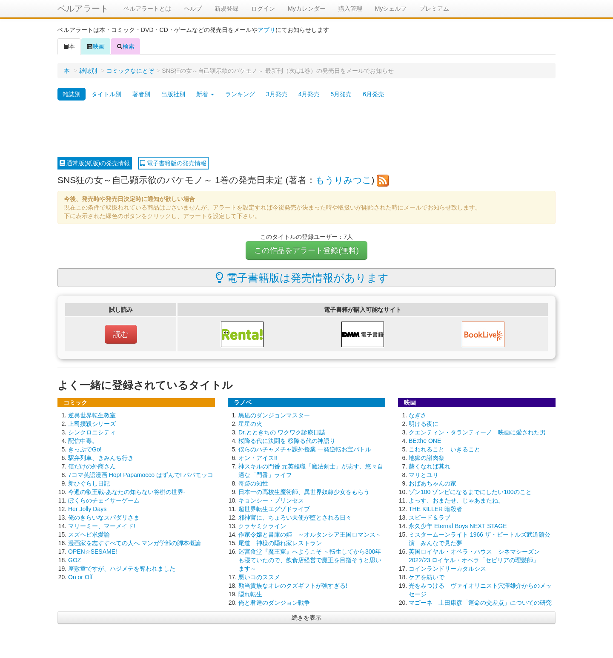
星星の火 (250, 423)
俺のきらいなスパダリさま (104, 517)
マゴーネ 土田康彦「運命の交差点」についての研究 (480, 602)
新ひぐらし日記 (89, 483)
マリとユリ (423, 474)
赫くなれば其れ (429, 466)
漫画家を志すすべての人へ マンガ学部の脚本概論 (134, 543)
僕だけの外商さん (92, 466)
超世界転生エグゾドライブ (274, 509)
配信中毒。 (83, 440)
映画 (96, 46)
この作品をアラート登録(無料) (306, 250)
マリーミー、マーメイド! (101, 526)
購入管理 (350, 8)
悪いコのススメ (259, 577)
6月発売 (373, 94)
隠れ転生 (250, 594)
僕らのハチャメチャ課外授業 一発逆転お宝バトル (304, 449)
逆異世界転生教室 (92, 415)
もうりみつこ (343, 180)
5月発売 (341, 94)
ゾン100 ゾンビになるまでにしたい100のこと (470, 491)
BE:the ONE (425, 440)
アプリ (266, 29)
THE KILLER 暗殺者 (435, 509)
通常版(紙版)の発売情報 (95, 163)
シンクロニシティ (92, 432)
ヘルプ (193, 8)
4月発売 (309, 94)
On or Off (80, 577)
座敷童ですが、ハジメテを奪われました (121, 568)
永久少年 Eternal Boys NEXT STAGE (458, 526)
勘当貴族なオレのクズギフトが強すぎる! (292, 585)
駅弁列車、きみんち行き (101, 457)
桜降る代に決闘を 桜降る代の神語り (286, 440)
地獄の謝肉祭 (426, 457)
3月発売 (276, 94)
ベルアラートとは (147, 8)
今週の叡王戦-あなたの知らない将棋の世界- (126, 491)
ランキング (240, 94)
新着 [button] (205, 94)
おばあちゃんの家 (432, 483)
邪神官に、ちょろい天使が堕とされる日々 (295, 517)
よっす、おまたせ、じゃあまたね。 (456, 500)
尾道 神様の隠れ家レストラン (280, 543)
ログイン (263, 8)
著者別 (141, 94)
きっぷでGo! (85, 449)
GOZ (74, 560)
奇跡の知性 (253, 483)
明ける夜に (423, 423)
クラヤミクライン (262, 526)
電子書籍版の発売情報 (173, 163)
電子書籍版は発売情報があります (302, 278)
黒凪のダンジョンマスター (274, 415)
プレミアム (434, 8)
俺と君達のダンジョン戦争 (274, 602)
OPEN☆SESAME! (92, 551)
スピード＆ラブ (429, 517)
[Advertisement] (306, 129)
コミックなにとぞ (130, 70)
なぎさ (418, 415)
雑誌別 (88, 70)
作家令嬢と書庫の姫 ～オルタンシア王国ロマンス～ (309, 534)
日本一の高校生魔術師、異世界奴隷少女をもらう (304, 491)
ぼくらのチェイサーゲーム (104, 500)
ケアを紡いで (426, 577)
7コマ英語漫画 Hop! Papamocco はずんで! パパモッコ (140, 474)
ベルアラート (83, 8)
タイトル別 (106, 94)
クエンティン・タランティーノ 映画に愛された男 (477, 432)
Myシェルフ (391, 8)
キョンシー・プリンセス (271, 500)
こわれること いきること (444, 449)
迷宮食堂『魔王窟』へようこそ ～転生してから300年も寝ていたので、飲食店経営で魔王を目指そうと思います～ (309, 560)
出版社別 (173, 94)
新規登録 (226, 8)
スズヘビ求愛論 (89, 534)
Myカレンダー (307, 8)
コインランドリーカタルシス (447, 568)
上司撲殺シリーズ (92, 423)
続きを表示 (306, 617)
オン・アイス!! (258, 457)
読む (121, 334)
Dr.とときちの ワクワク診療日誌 (281, 432)
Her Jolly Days (87, 509)
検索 (126, 46)
